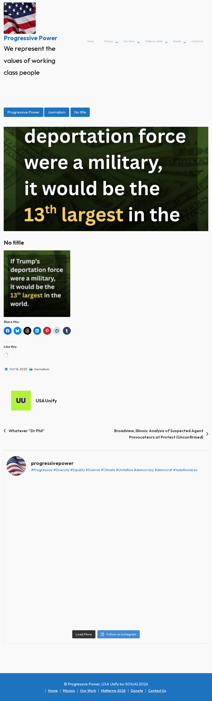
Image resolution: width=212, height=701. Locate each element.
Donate (177, 41)
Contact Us (197, 41)
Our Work (129, 41)
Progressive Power (30, 38)
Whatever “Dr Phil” (27, 430)
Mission (108, 41)
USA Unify (46, 401)
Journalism (57, 112)
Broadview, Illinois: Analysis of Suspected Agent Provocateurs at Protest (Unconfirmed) (158, 434)
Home (90, 41)
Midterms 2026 (153, 41)
